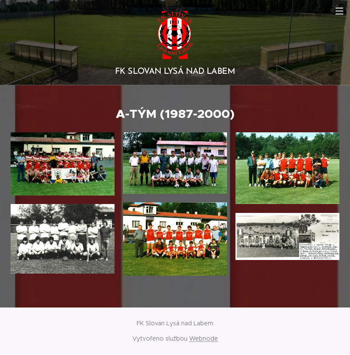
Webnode (203, 338)
